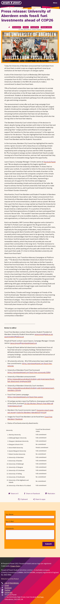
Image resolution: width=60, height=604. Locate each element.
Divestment (16, 27)
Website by (10, 579)
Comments (10, 528)
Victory (25, 27)
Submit (48, 544)
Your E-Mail (10, 521)
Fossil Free (34, 27)
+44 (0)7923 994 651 (12, 583)
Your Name (9, 514)
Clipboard (23, 499)
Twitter (7, 590)
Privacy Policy (15, 566)
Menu (55, 3)
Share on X (13, 493)
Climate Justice (46, 27)
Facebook (8, 588)
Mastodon (50, 493)
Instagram (8, 592)
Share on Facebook (31, 493)
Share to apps (39, 499)
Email (7, 585)
